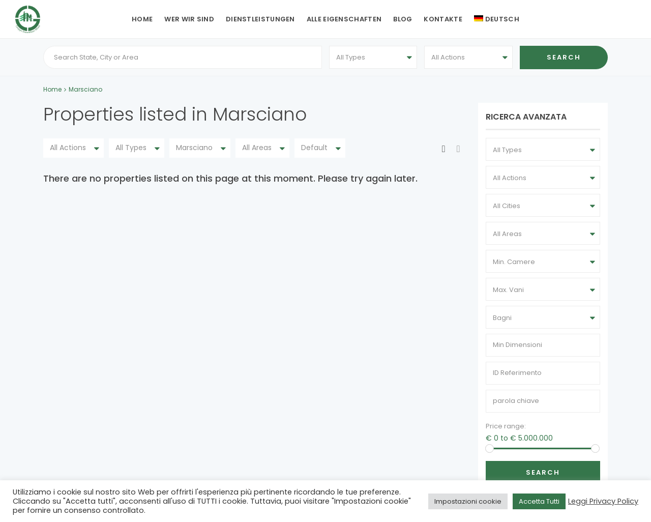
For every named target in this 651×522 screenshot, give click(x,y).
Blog (402, 19)
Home (142, 19)
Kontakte (443, 19)
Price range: (506, 426)
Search (543, 472)
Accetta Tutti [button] (539, 501)
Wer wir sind (189, 19)
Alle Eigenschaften (344, 19)
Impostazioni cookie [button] (467, 501)
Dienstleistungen (260, 19)
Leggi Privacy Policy (603, 501)
